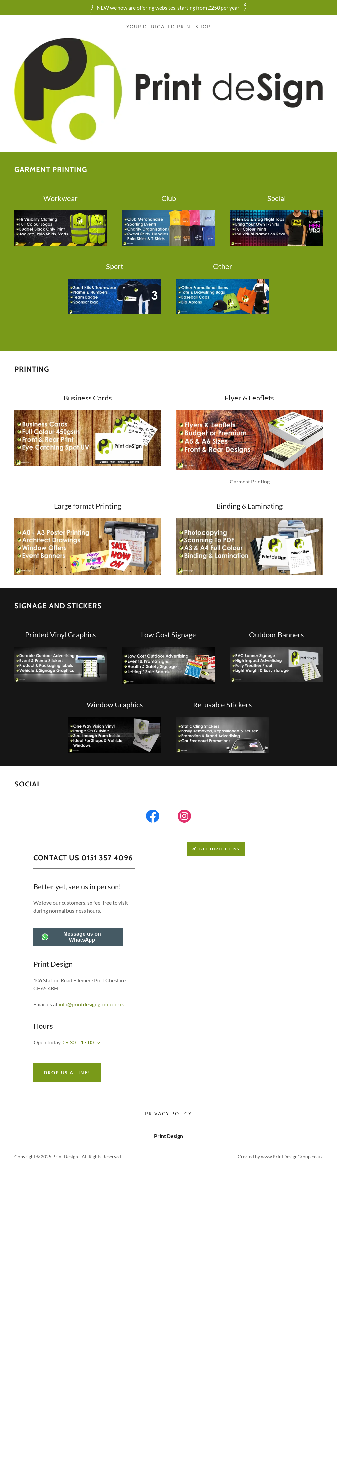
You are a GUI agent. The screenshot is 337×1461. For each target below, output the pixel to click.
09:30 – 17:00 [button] (78, 1042)
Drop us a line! (67, 1072)
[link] (152, 817)
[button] (97, 1043)
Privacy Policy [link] (168, 1113)
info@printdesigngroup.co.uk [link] (91, 1004)
